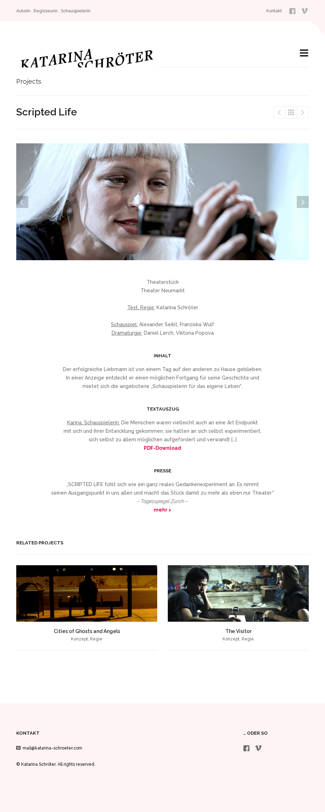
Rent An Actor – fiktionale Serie (279, 112)
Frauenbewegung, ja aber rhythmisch (303, 112)
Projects (291, 112)
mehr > (162, 510)
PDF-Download (162, 448)
